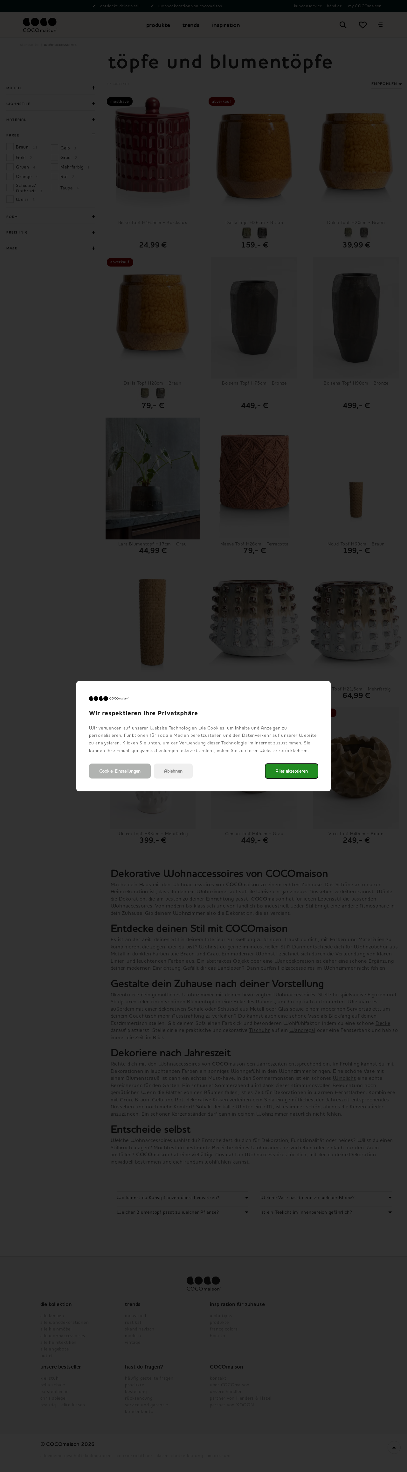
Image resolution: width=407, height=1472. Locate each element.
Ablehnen (173, 771)
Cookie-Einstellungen (120, 771)
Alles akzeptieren (291, 771)
